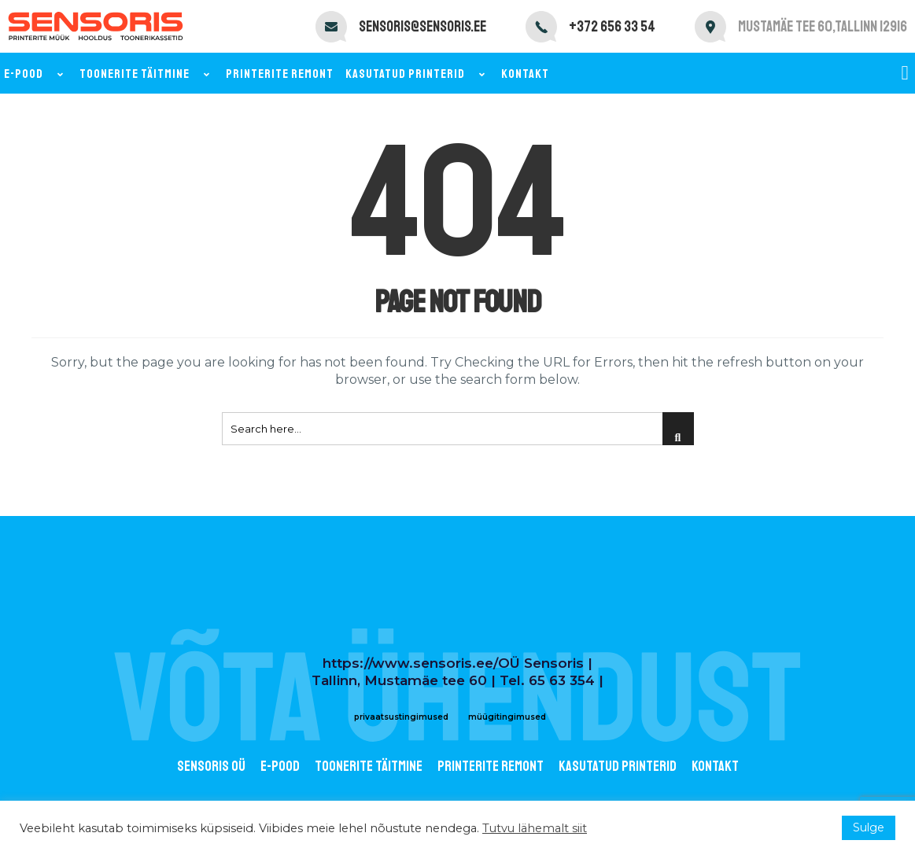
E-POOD (280, 766)
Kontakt (525, 74)
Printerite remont (280, 74)
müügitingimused (507, 717)
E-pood (36, 74)
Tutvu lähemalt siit (534, 828)
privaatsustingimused (401, 717)
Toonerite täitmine (146, 74)
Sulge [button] (868, 827)
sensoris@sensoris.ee (422, 26)
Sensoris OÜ (211, 766)
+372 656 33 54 (612, 26)
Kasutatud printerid (417, 74)
